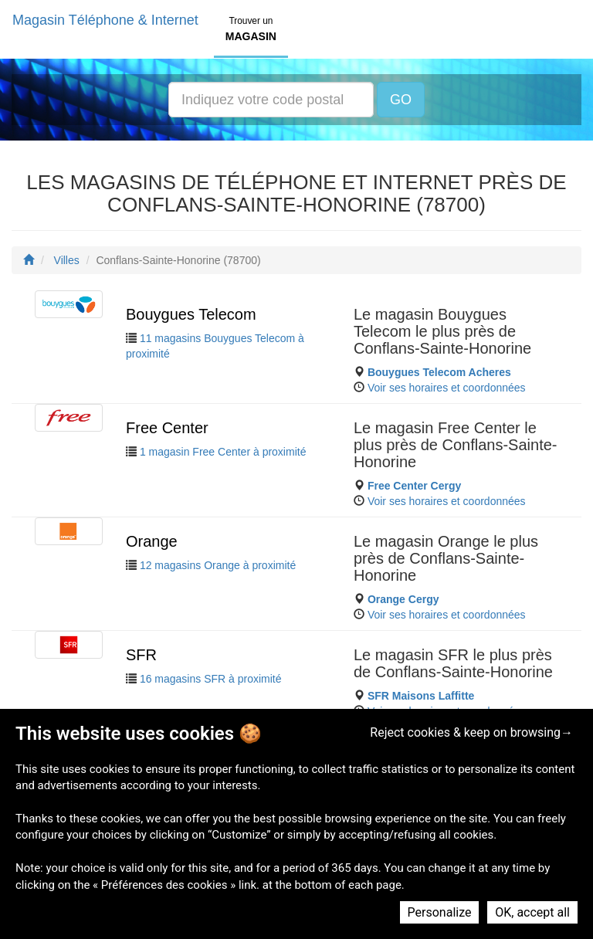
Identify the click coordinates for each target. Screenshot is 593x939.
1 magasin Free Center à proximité (223, 452)
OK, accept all (532, 912)
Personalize (440, 912)
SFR (141, 654)
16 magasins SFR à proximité (211, 679)
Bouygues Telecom (191, 314)
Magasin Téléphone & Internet (105, 20)
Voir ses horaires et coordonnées (447, 387)
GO (401, 99)
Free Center (167, 427)
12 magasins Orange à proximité (218, 565)
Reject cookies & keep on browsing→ (471, 732)
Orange (152, 541)
